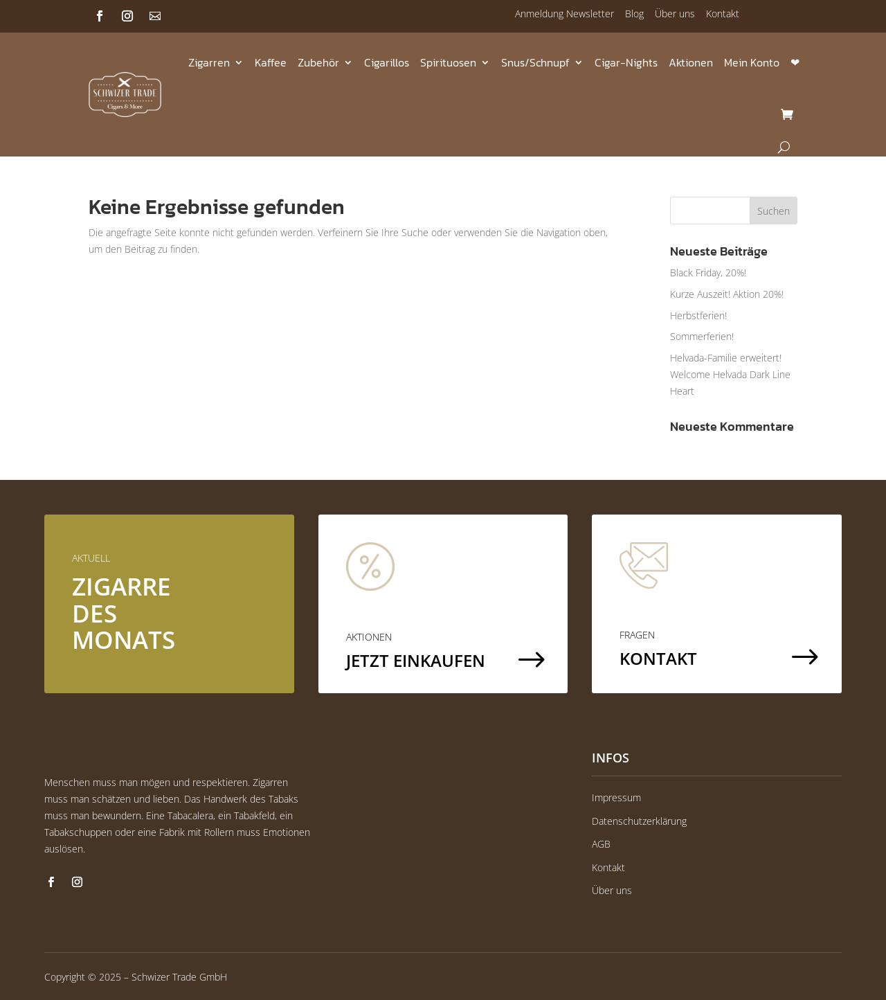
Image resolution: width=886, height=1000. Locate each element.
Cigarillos (386, 62)
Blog (634, 13)
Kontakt (722, 13)
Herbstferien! (698, 315)
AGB (601, 843)
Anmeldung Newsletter (564, 13)
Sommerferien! (702, 336)
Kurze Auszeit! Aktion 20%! (727, 294)
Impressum (616, 797)
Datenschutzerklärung (639, 821)
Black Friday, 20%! (708, 272)
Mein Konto (751, 62)
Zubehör (318, 62)
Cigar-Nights (626, 62)
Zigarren (209, 62)
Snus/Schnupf (535, 62)
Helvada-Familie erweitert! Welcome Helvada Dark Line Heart (730, 374)
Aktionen (691, 62)
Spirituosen (448, 62)
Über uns (675, 13)
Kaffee (271, 62)
